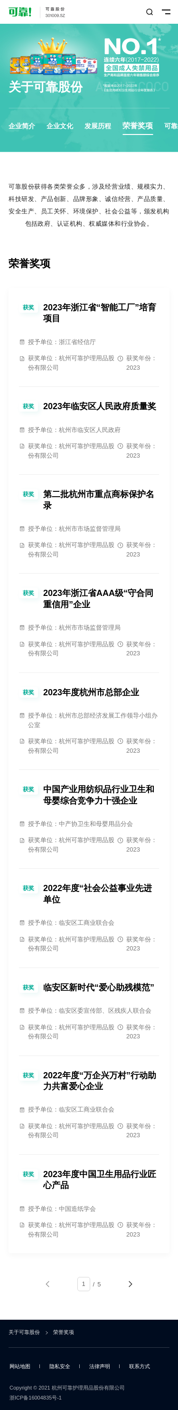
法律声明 (99, 1366)
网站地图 (19, 1366)
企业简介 (22, 126)
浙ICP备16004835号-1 (35, 1397)
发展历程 (97, 126)
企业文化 (60, 126)
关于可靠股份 (24, 1332)
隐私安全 (59, 1366)
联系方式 (139, 1366)
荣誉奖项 (137, 126)
